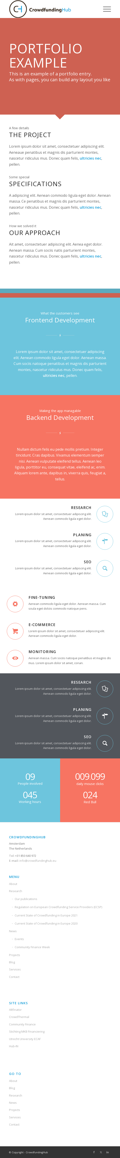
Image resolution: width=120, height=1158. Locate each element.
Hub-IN (13, 1046)
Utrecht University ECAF (25, 1039)
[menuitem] (105, 9)
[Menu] (105, 9)
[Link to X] (100, 1152)
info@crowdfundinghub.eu (37, 861)
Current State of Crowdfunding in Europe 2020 (46, 923)
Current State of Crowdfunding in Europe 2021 (46, 915)
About (13, 884)
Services (15, 969)
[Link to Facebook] (94, 1152)
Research (15, 891)
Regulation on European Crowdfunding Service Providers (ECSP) (58, 907)
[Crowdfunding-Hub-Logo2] (50, 9)
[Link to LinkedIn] (107, 1152)
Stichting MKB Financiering (27, 1031)
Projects (14, 955)
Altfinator (15, 1010)
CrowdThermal (19, 1017)
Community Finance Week (32, 947)
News (13, 931)
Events (19, 939)
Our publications (26, 899)
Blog (12, 962)
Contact (14, 977)
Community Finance (22, 1024)
